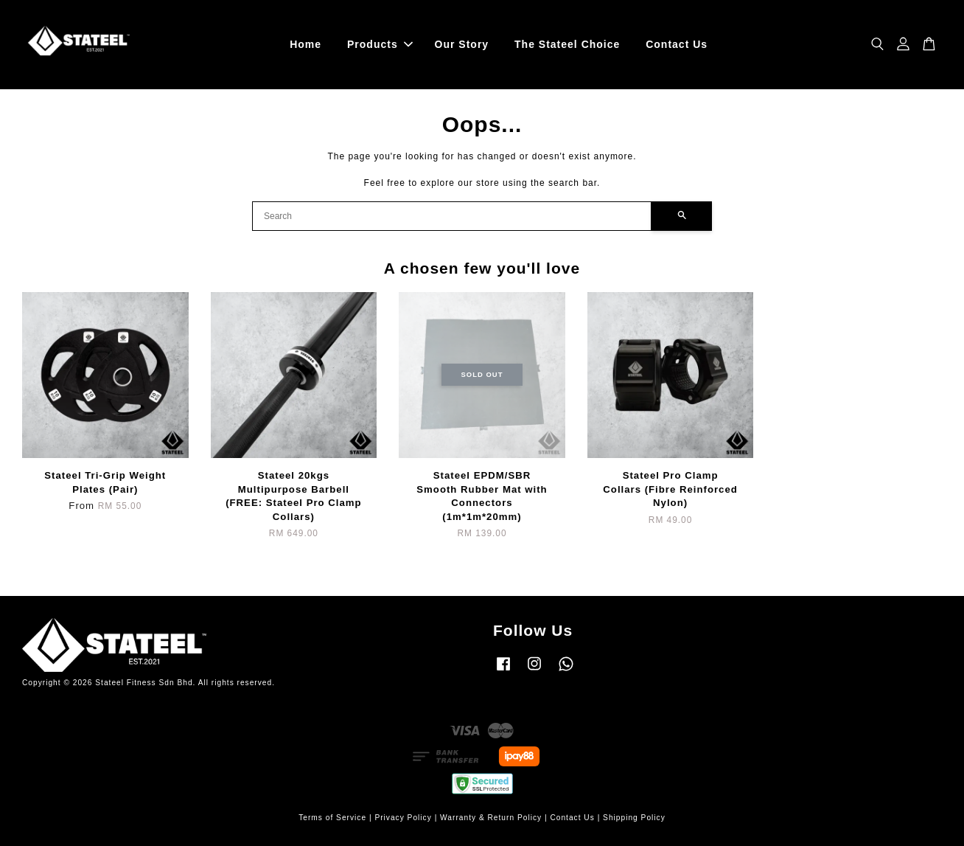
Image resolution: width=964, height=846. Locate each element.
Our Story (462, 44)
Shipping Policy (634, 818)
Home (305, 44)
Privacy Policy (402, 818)
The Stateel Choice (567, 44)
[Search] (452, 216)
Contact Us (677, 44)
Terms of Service (332, 818)
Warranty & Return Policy (491, 818)
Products (380, 44)
